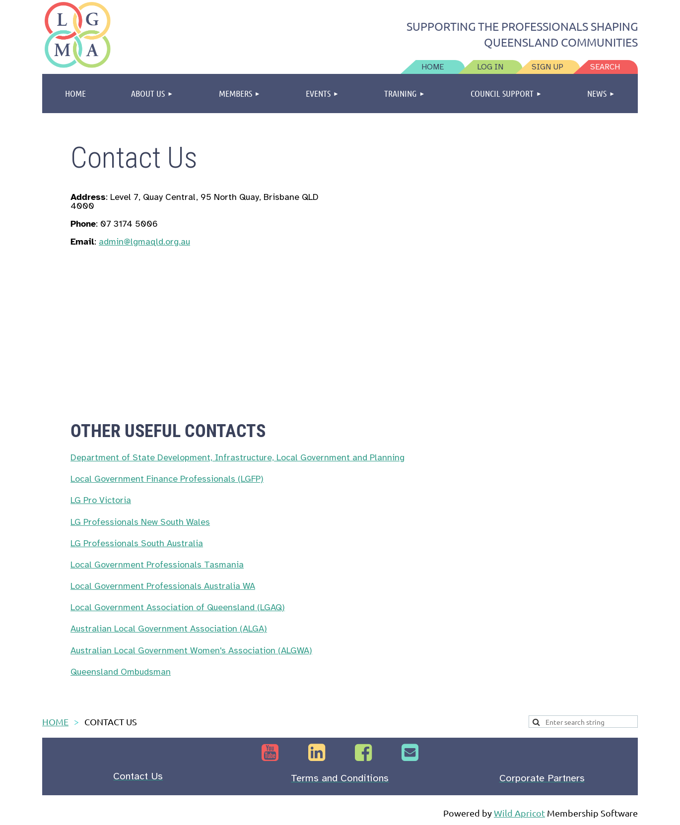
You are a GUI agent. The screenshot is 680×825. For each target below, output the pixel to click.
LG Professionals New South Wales (140, 521)
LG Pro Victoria (100, 500)
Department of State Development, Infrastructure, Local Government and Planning (237, 457)
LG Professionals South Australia (136, 543)
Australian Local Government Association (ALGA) (168, 628)
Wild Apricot (519, 813)
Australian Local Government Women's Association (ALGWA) (191, 650)
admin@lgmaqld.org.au (144, 241)
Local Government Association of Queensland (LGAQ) (177, 607)
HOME (55, 721)
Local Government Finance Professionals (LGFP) (167, 478)
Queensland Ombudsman (120, 671)
